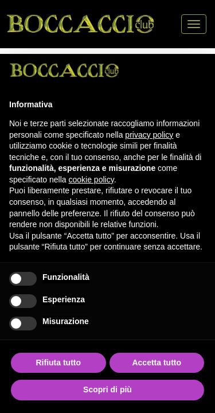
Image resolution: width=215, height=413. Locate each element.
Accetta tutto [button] (156, 362)
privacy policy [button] (149, 134)
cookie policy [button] (91, 179)
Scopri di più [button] (107, 389)
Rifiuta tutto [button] (58, 362)
